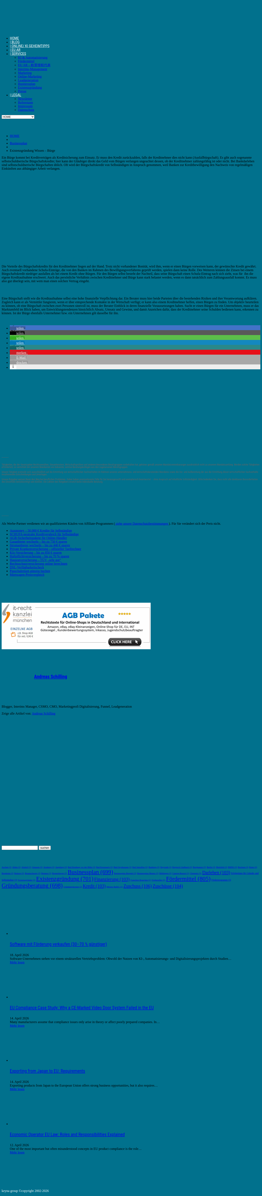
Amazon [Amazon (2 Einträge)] (37, 867)
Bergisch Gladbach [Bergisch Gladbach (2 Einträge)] (182, 867)
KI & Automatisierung (32, 57)
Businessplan (26, 84)
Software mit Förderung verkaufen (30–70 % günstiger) (58, 944)
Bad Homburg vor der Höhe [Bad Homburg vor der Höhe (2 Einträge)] (81, 867)
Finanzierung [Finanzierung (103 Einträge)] (112, 879)
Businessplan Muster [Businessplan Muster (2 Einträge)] (147, 873)
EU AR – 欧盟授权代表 (34, 65)
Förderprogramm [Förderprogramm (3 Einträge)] (221, 880)
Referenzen (25, 102)
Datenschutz (26, 109)
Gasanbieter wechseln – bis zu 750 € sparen (38, 541)
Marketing (25, 73)
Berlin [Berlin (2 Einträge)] (211, 867)
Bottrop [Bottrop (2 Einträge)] (19, 873)
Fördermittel (26, 61)
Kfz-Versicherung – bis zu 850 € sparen (36, 552)
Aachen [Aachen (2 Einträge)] (6, 867)
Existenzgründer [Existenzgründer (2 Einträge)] (26, 880)
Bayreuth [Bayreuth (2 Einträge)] (165, 867)
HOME (14, 38)
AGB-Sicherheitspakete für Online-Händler (38, 538)
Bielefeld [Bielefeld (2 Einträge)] (221, 867)
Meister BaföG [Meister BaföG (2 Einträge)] (114, 887)
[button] (17, 328)
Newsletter (25, 98)
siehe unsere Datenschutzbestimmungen (142, 523)
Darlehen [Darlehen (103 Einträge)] (216, 872)
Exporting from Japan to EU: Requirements (47, 1071)
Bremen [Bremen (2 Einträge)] (46, 873)
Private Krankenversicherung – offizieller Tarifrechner (45, 549)
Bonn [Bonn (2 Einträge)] (253, 867)
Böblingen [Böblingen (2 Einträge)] (165, 873)
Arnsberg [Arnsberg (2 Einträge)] (49, 867)
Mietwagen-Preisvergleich (27, 574)
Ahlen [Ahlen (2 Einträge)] (16, 867)
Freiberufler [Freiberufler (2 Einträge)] (158, 880)
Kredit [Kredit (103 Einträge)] (94, 886)
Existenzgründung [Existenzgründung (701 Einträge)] (65, 878)
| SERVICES (18, 53)
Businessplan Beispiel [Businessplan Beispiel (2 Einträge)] (125, 873)
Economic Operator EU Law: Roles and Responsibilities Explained (67, 1134)
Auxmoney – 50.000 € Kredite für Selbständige (41, 530)
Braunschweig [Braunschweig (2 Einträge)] (32, 873)
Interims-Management (32, 69)
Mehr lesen (17, 962)
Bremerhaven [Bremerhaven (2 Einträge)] (59, 873)
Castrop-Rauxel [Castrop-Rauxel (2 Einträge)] (180, 873)
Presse (22, 91)
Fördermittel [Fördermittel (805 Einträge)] (188, 878)
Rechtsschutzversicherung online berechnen (38, 563)
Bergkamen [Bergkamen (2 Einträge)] (199, 867)
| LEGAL (15, 95)
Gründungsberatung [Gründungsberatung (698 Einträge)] (32, 885)
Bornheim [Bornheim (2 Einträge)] (8, 873)
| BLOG (15, 42)
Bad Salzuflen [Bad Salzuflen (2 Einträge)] (140, 867)
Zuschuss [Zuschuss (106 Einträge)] (137, 886)
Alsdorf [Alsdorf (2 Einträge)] (26, 867)
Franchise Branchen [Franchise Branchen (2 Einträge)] (140, 880)
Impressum (25, 106)
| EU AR (15, 50)
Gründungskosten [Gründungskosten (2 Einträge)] (72, 887)
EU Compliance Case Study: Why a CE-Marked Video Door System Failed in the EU (82, 1007)
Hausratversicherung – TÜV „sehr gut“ (35, 560)
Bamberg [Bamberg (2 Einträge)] (153, 867)
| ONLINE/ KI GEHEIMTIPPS (30, 46)
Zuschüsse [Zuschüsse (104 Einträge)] (167, 886)
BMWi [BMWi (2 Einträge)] (232, 867)
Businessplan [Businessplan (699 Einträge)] (90, 872)
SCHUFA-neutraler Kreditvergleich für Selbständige (44, 534)
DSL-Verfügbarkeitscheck (27, 567)
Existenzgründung (30, 87)
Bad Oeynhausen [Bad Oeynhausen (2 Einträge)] (123, 867)
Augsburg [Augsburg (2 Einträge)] (61, 867)
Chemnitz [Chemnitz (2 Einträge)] (195, 873)
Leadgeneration (28, 80)
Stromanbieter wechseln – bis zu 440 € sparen (40, 545)
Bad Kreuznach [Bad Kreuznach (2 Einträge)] (104, 867)
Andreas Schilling (50, 676)
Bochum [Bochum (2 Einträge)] (243, 867)
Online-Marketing (30, 76)
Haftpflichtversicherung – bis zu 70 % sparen (39, 556)
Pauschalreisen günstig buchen (30, 571)
